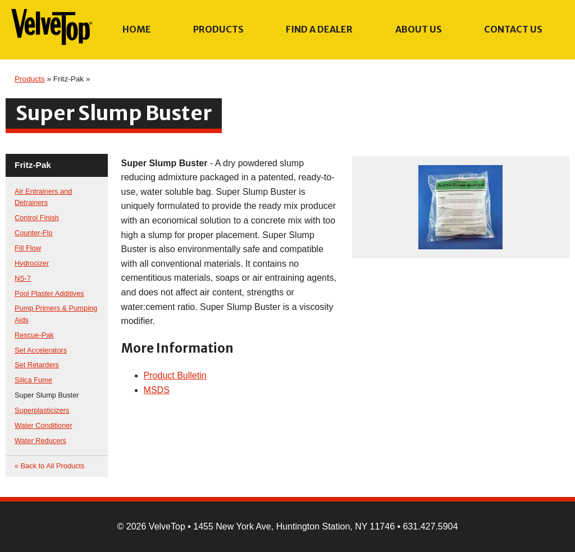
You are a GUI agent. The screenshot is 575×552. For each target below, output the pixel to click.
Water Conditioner (43, 425)
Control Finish (37, 217)
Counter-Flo (34, 233)
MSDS (157, 390)
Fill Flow (28, 248)
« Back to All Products (49, 466)
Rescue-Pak (34, 335)
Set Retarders (37, 365)
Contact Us (513, 29)
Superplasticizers (42, 410)
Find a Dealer (319, 29)
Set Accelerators (41, 350)
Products (218, 29)
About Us (418, 29)
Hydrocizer (32, 263)
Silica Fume (33, 380)
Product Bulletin (175, 375)
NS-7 (23, 278)
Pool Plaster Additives (49, 293)
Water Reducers (40, 440)
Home (136, 29)
